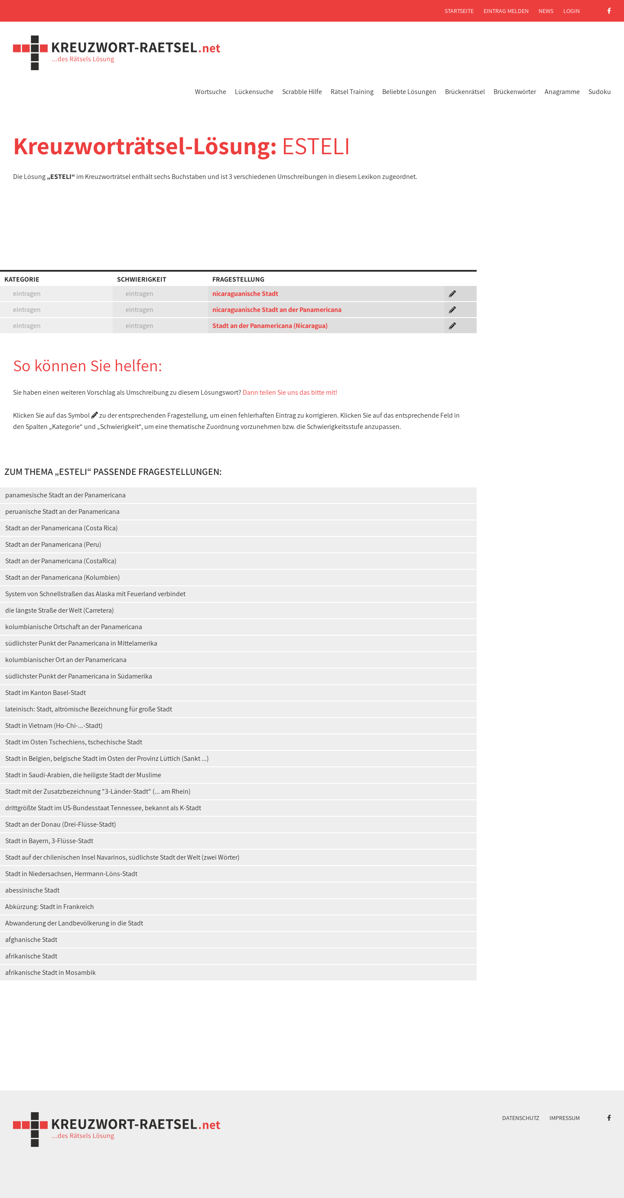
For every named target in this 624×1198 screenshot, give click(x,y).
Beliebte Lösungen (409, 91)
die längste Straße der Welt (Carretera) (59, 610)
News (546, 11)
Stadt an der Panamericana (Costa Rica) (61, 527)
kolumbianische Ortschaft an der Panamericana (73, 626)
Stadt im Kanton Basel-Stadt (45, 692)
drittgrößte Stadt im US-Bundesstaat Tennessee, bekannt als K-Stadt (103, 807)
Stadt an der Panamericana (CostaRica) (61, 560)
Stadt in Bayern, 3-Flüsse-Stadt (49, 840)
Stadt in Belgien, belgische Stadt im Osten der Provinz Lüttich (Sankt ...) (107, 758)
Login (571, 11)
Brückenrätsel (465, 91)
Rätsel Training (352, 91)
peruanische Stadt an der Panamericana (62, 511)
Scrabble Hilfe (302, 91)
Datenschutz (521, 1118)
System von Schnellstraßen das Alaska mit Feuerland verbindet (95, 593)
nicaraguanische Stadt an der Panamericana (276, 309)
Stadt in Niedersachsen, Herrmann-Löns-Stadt (71, 873)
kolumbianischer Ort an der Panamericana (66, 659)
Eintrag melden (506, 11)
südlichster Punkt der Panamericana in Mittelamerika (81, 643)
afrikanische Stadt (31, 956)
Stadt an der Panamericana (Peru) (53, 544)
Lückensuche (254, 91)
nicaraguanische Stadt (245, 293)
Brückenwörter (515, 91)
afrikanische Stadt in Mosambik (50, 972)
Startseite (459, 11)
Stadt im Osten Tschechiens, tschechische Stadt (73, 742)
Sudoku (599, 91)
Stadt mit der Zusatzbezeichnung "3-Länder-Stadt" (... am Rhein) (98, 791)
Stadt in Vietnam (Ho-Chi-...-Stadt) (54, 725)
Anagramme (562, 91)
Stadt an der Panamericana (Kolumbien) (62, 577)
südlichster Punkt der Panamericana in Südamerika (78, 676)
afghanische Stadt (31, 939)
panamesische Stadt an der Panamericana (65, 495)
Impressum (564, 1118)
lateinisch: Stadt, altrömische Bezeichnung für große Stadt (88, 709)
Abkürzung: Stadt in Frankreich (49, 906)
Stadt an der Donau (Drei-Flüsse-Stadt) (60, 824)
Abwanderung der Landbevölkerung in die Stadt (74, 923)
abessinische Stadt (32, 890)
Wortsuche (210, 91)
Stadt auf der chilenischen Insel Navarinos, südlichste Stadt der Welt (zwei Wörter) (122, 857)
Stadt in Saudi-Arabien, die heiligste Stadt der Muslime (83, 774)
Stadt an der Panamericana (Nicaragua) (270, 325)
